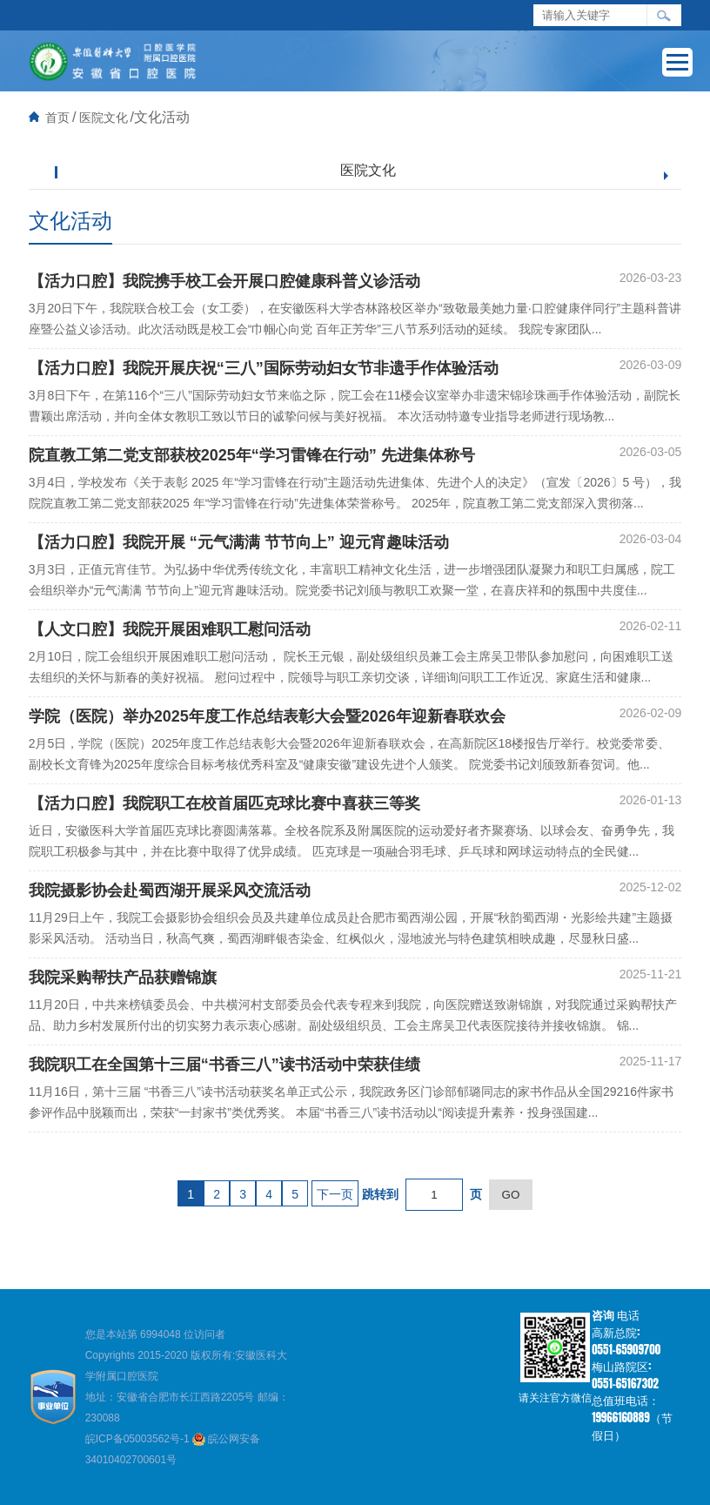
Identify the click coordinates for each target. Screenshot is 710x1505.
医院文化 (103, 117)
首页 (57, 117)
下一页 (335, 1194)
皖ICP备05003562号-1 (138, 1439)
